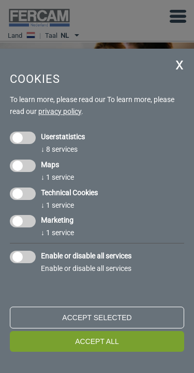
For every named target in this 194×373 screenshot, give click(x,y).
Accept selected (96, 317)
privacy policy (59, 111)
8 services (59, 149)
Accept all (97, 341)
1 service (57, 177)
